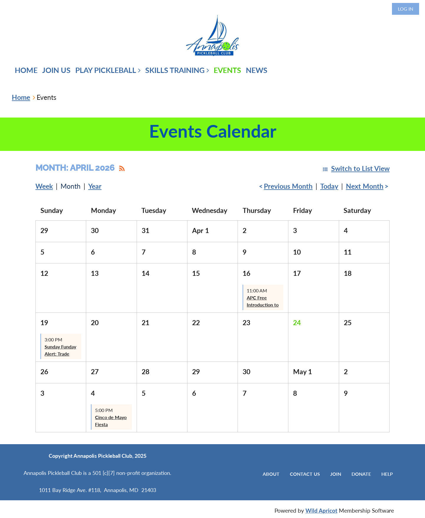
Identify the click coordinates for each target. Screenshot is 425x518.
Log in (405, 9)
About (271, 474)
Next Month (364, 186)
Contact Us (305, 474)
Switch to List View (360, 168)
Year (95, 186)
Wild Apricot (321, 510)
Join (335, 474)
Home (21, 97)
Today (329, 186)
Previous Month (288, 186)
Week (44, 186)
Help (387, 474)
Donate (361, 474)
